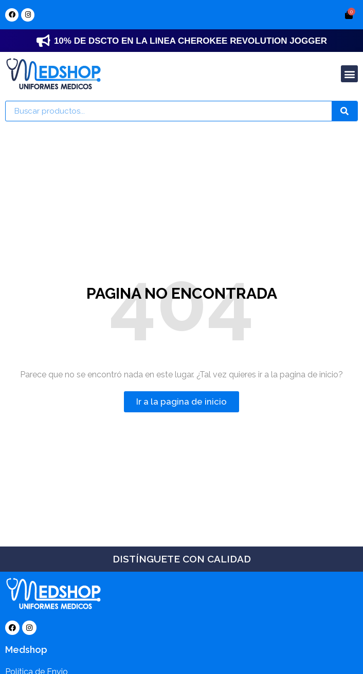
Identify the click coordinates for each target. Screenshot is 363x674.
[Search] (344, 111)
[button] (349, 73)
